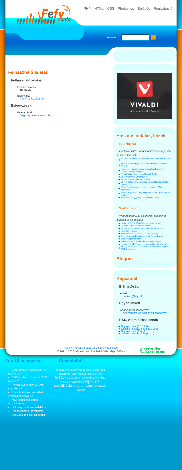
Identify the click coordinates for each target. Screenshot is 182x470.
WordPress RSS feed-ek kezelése (135, 179)
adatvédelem (79, 373)
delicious (66, 382)
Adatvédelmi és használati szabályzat (145, 312)
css (90, 373)
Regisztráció (163, 8)
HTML (99, 8)
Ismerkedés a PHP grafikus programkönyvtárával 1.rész (145, 244)
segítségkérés (64, 369)
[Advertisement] (59, 61)
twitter (95, 377)
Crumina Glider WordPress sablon (135, 226)
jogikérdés (98, 369)
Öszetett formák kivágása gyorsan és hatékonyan (142, 236)
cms (95, 381)
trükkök (60, 377)
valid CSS (91, 347)
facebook (86, 377)
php (87, 381)
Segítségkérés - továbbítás (36, 115)
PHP (87, 8)
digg (102, 377)
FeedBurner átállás (129, 231)
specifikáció (63, 385)
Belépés (144, 8)
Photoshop (126, 8)
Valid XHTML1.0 (74, 347)
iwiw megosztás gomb (25, 399)
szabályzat (64, 373)
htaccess (80, 389)
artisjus (87, 369)
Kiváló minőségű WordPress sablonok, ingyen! (141, 223)
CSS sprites (19, 403)
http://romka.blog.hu (32, 98)
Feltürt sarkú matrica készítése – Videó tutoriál (141, 241)
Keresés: (111, 37)
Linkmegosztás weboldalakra (29, 407)
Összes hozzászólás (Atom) (137, 333)
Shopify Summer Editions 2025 (134, 177)
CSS (110, 8)
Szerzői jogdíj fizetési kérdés (29, 414)
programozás (83, 385)
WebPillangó (129, 208)
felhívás (77, 369)
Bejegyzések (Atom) (133, 331)
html (79, 382)
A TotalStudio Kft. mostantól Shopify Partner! (140, 174)
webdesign (73, 377)
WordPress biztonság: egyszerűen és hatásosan (142, 228)
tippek (97, 373)
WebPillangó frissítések (131, 239)
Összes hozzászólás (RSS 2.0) (139, 328)
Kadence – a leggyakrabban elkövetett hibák (140, 197)
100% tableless (109, 347)
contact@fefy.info (133, 296)
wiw (74, 382)
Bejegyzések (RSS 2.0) (135, 326)
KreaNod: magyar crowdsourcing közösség (139, 233)
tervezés (99, 385)
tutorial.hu (127, 144)
